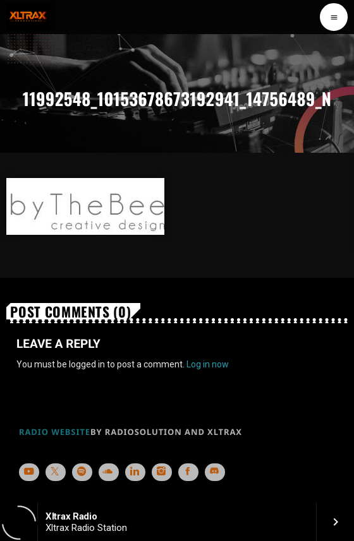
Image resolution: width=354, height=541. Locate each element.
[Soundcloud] (109, 472)
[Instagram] (162, 472)
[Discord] (215, 472)
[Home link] (28, 17)
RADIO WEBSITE (54, 431)
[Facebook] (188, 472)
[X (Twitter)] (56, 472)
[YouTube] (29, 472)
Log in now (207, 364)
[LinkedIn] (135, 472)
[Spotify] (82, 472)
